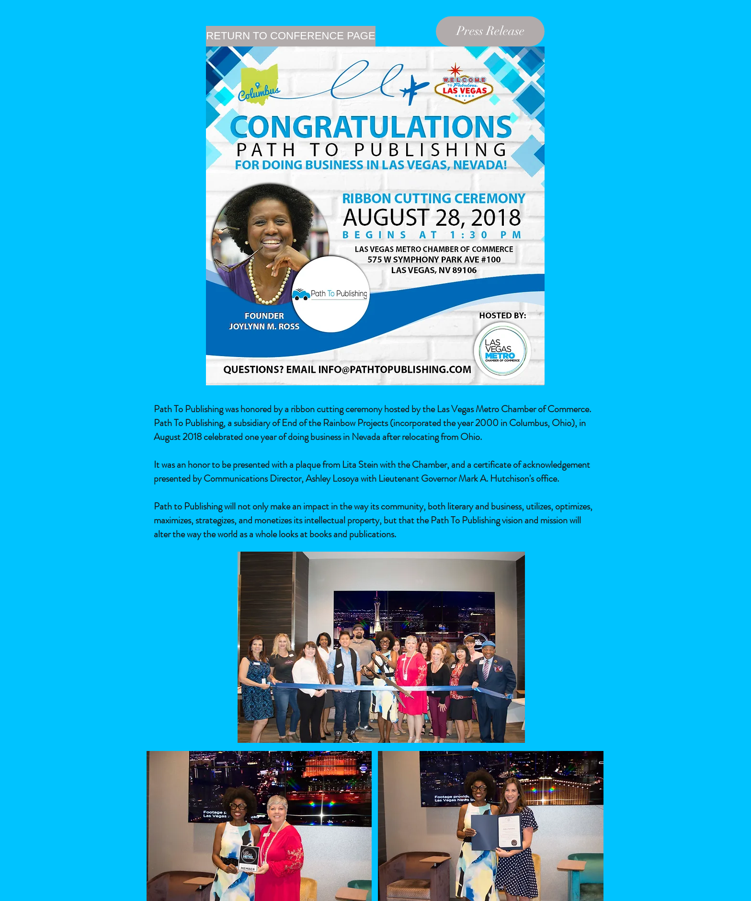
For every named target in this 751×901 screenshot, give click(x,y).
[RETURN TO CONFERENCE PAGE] (291, 36)
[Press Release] (490, 31)
